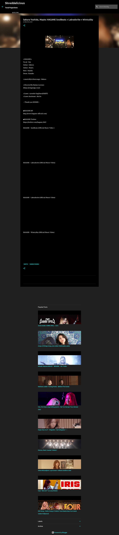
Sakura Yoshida (34, 264)
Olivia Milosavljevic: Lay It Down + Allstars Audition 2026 (54, 470)
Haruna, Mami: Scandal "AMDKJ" (47, 450)
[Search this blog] (108, 7)
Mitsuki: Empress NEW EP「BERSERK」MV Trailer (52, 366)
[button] (24, 25)
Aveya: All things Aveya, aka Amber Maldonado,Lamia (54, 346)
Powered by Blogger (59, 532)
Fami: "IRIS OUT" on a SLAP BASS (47, 491)
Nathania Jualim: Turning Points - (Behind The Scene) (53, 386)
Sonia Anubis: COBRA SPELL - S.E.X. (48, 325)
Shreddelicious (15, 3)
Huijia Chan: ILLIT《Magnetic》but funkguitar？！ (52, 430)
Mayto (26, 264)
